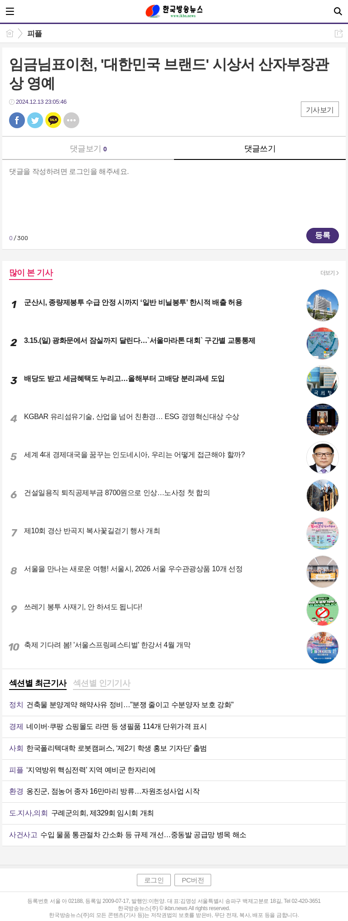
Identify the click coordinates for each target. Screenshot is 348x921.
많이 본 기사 (31, 272)
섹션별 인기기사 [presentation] (101, 683)
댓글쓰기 (260, 148)
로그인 (154, 880)
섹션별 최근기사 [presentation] (38, 683)
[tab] (38, 684)
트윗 (35, 120)
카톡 (53, 120)
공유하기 (339, 33)
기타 (71, 120)
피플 (34, 33)
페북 (17, 120)
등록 (322, 235)
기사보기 (320, 110)
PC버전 (193, 880)
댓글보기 (88, 148)
